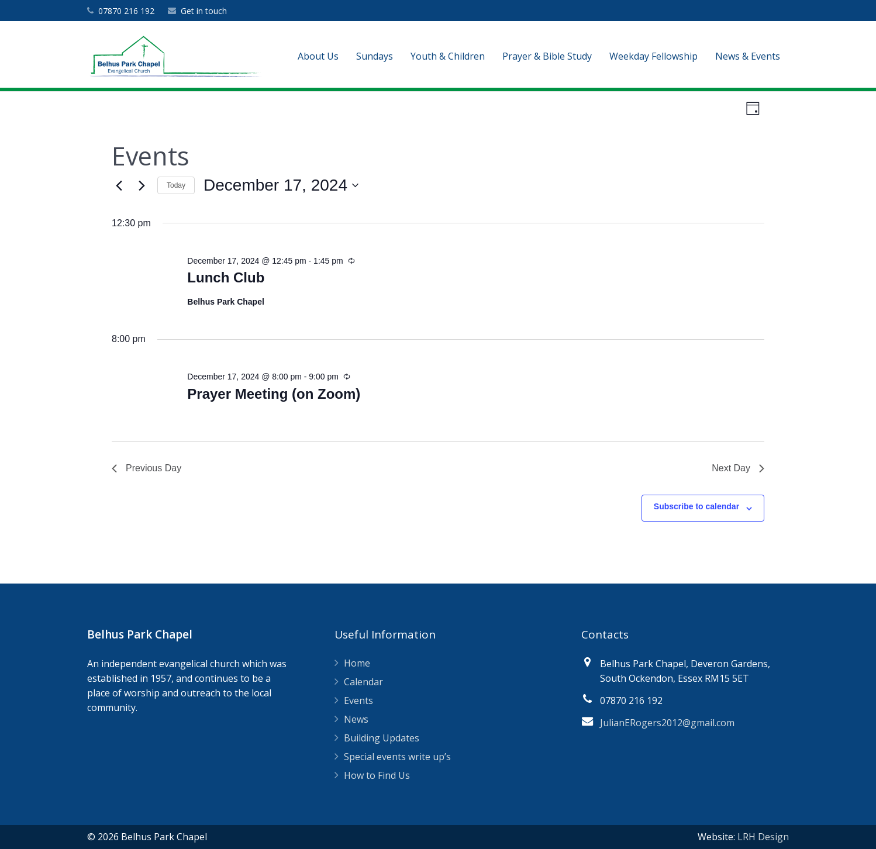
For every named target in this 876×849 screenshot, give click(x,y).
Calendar (363, 681)
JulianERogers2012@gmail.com (667, 722)
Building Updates (381, 737)
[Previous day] (119, 185)
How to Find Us (377, 775)
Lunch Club (225, 277)
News (356, 719)
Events (358, 700)
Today (176, 185)
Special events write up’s (397, 756)
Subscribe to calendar (696, 506)
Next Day (738, 468)
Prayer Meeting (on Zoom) (273, 394)
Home (357, 663)
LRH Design (763, 836)
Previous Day (146, 468)
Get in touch (204, 10)
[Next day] (141, 185)
